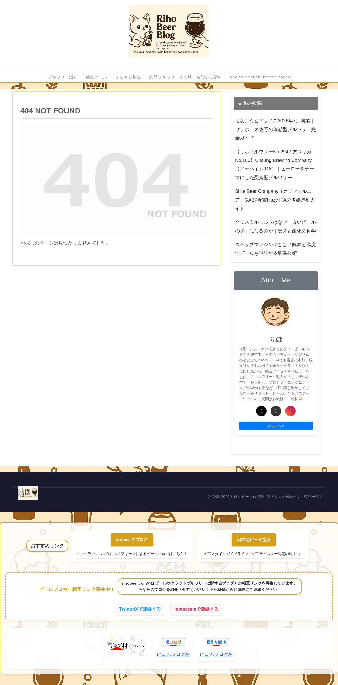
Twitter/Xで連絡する (139, 609)
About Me (276, 426)
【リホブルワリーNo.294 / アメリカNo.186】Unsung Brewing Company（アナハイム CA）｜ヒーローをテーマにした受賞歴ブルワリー (274, 164)
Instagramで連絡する (197, 609)
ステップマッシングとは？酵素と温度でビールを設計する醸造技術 (275, 249)
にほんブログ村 (173, 655)
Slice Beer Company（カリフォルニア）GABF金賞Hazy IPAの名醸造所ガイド (275, 200)
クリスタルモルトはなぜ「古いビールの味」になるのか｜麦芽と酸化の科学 (275, 226)
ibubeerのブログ (132, 539)
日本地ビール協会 (254, 539)
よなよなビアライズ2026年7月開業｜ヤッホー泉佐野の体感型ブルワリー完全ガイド (275, 129)
